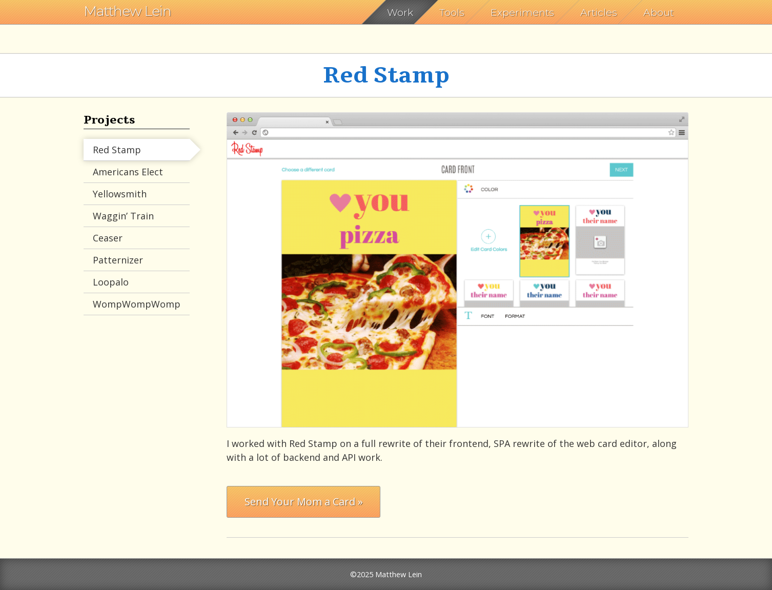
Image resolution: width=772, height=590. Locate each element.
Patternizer (118, 260)
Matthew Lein (127, 11)
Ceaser (108, 238)
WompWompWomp (136, 304)
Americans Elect (128, 172)
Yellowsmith (120, 194)
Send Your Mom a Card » (304, 501)
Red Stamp (117, 150)
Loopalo (111, 282)
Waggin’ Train (123, 216)
